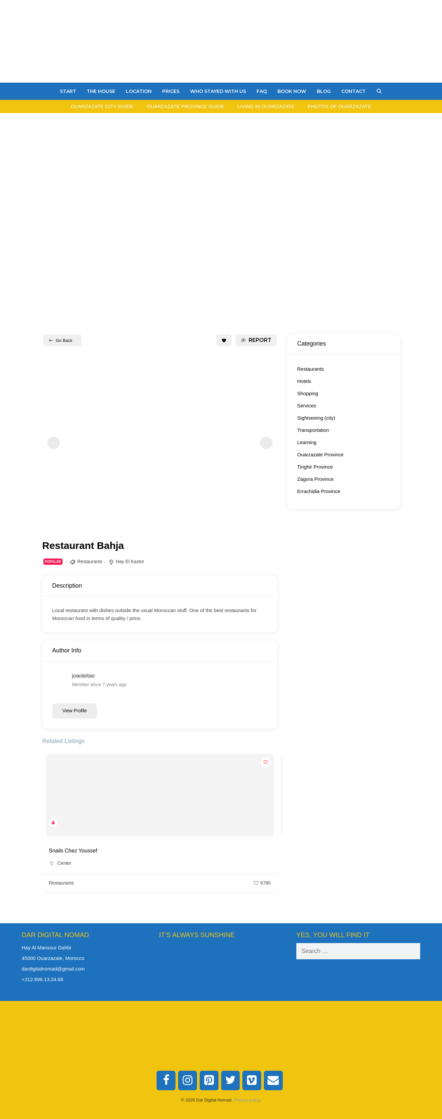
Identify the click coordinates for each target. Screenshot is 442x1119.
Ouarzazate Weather (221, 968)
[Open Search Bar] (379, 91)
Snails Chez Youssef (73, 850)
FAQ (262, 91)
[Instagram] (187, 1081)
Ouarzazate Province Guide (185, 106)
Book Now (291, 91)
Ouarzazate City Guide (102, 106)
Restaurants (89, 561)
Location (139, 91)
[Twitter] (230, 1081)
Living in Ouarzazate (265, 106)
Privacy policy (247, 1100)
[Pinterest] (209, 1081)
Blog (324, 91)
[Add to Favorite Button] (224, 340)
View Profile (75, 710)
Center (65, 863)
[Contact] (273, 1081)
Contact (353, 91)
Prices (170, 91)
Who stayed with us (218, 91)
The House (101, 91)
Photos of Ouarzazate (339, 106)
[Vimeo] (251, 1081)
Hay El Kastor (130, 561)
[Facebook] (166, 1081)
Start (68, 91)
